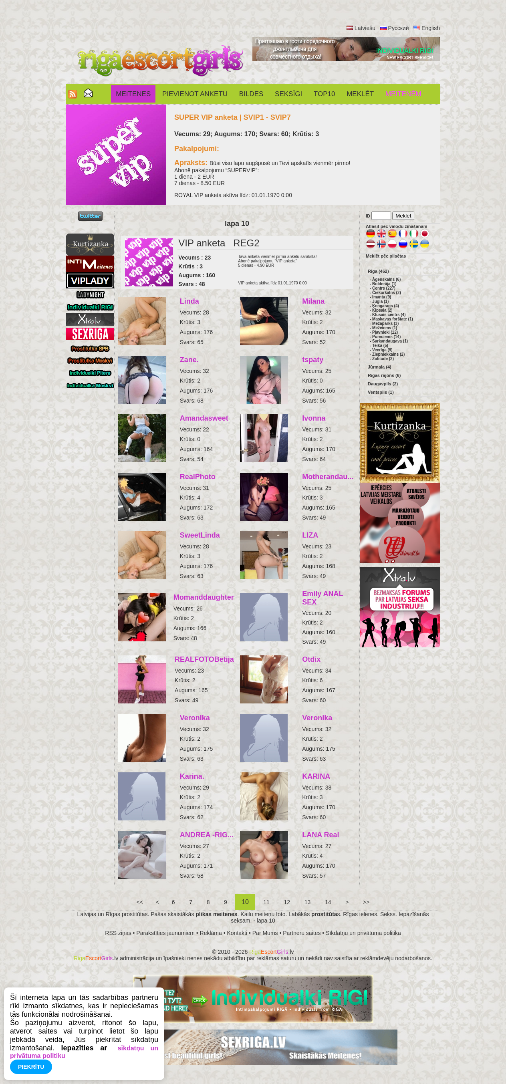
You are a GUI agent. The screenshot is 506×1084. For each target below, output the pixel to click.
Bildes (251, 94)
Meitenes (133, 94)
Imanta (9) (381, 297)
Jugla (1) (380, 301)
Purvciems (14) (386, 336)
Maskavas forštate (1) (392, 319)
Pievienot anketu (195, 94)
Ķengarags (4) (385, 306)
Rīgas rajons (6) (384, 375)
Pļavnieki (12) (385, 332)
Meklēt (360, 94)
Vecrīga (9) (382, 350)
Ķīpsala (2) (382, 310)
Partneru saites (302, 933)
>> (366, 902)
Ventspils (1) (381, 392)
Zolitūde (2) (383, 359)
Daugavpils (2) (383, 383)
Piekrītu (31, 1067)
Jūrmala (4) (379, 367)
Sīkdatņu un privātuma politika (363, 933)
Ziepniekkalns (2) (388, 354)
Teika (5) (380, 345)
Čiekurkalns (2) (386, 292)
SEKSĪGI (288, 94)
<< (140, 902)
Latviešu (365, 28)
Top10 (324, 94)
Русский (398, 28)
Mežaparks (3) (385, 323)
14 (328, 902)
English (430, 28)
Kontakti (237, 933)
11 (266, 902)
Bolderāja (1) (384, 284)
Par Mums (265, 933)
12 (287, 902)
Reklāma (211, 933)
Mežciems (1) (384, 328)
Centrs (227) (383, 288)
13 (307, 902)
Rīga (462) (378, 271)
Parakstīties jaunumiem (165, 933)
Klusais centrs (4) (388, 314)
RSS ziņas (118, 933)
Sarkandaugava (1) (390, 341)
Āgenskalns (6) (386, 279)
